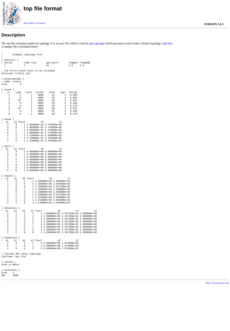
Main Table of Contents (35, 23)
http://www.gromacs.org (217, 328)
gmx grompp (96, 43)
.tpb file (166, 43)
